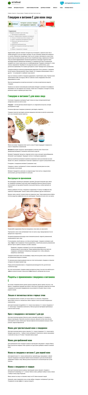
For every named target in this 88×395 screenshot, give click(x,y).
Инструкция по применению (18, 34)
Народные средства (19, 7)
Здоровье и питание (45, 7)
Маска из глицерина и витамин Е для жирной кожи (22, 46)
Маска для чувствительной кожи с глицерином (20, 42)
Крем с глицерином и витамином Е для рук (22, 39)
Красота (55, 7)
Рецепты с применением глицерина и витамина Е (22, 36)
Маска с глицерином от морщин (19, 49)
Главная (10, 7)
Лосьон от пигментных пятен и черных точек (22, 37)
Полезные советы (69, 7)
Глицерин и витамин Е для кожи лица (19, 33)
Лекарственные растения (32, 7)
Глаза (61, 7)
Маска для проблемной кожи (19, 44)
